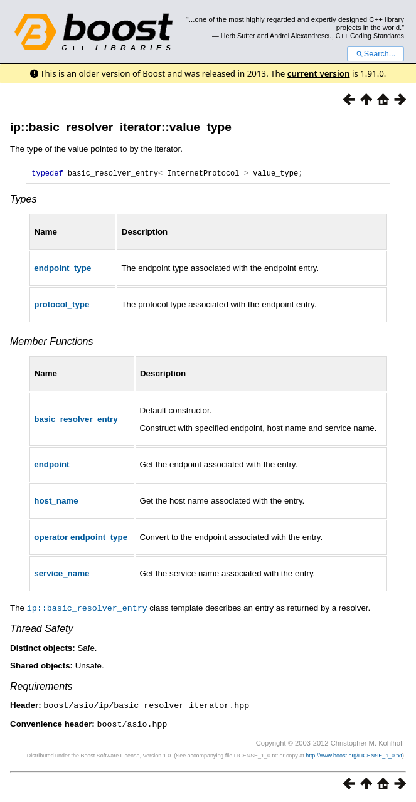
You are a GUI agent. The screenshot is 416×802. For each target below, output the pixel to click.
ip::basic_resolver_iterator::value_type (121, 127)
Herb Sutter (238, 36)
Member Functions (51, 343)
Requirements (41, 687)
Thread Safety (41, 630)
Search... (375, 54)
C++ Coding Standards (370, 36)
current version (318, 73)
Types (23, 201)
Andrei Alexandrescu (301, 36)
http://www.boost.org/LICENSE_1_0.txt (354, 755)
